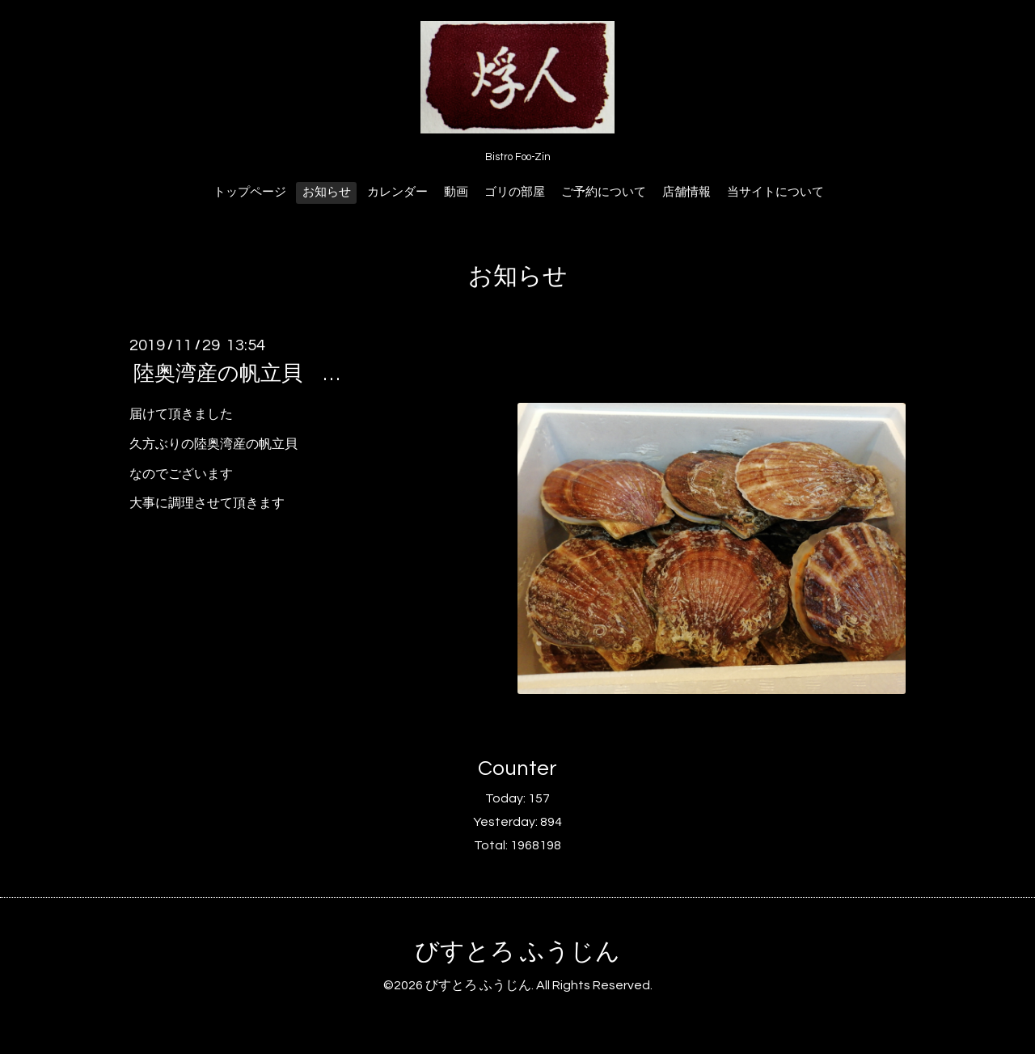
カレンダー (397, 192)
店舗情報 (686, 192)
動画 (456, 192)
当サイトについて (775, 192)
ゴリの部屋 (514, 192)
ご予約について (603, 192)
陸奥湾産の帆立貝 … (236, 373)
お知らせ (326, 192)
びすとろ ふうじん (517, 951)
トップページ (249, 192)
